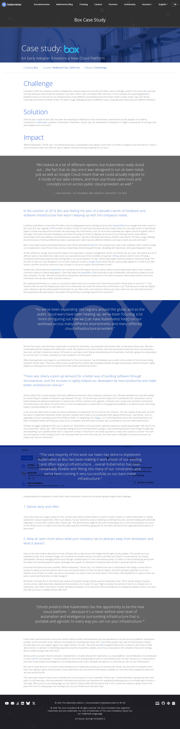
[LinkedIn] (22, 703)
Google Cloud (94, 261)
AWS (102, 645)
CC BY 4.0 (121, 702)
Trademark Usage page (91, 713)
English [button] (162, 4)
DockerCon (93, 245)
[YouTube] (7, 703)
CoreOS (33, 658)
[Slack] (168, 703)
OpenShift (85, 272)
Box (145, 91)
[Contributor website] (157, 703)
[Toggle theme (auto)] (176, 4)
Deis (95, 272)
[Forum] (12, 703)
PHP (52, 228)
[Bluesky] (28, 703)
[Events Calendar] (173, 703)
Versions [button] (146, 4)
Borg (117, 256)
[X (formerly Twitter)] (33, 703)
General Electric (119, 225)
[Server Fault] (17, 703)
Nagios (98, 417)
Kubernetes (42, 122)
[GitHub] (163, 703)
